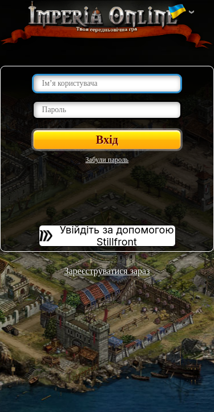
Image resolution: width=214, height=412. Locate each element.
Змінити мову (176, 12)
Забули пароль (107, 160)
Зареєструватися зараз (107, 271)
